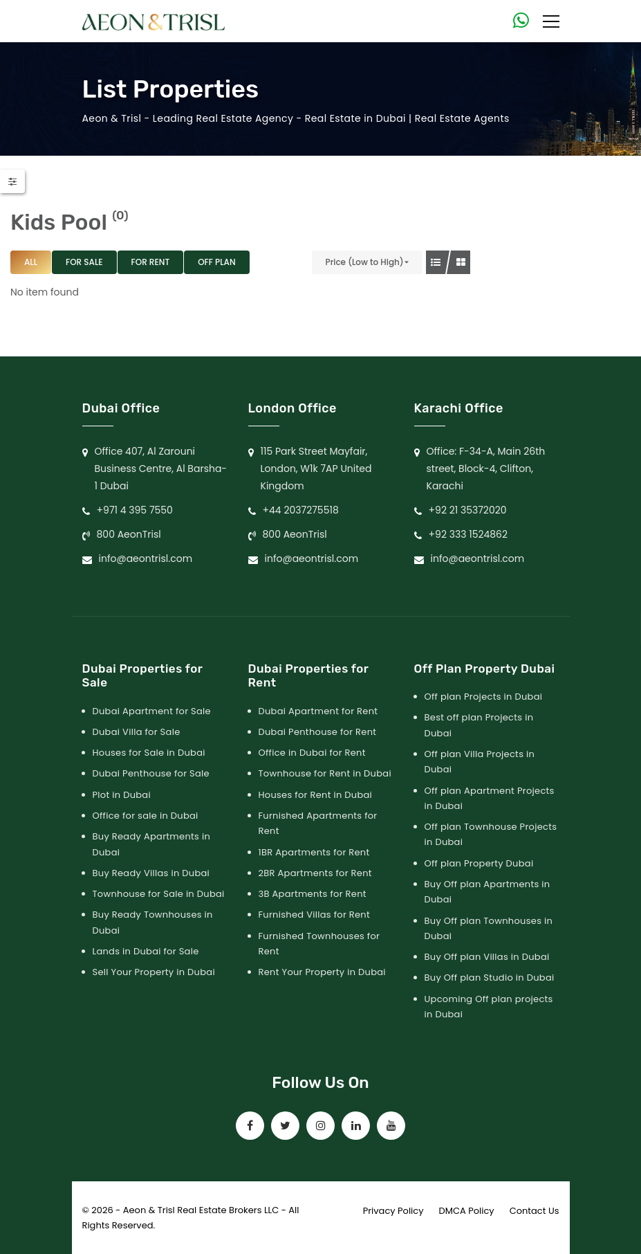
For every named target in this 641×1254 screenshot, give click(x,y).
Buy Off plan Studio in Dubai (490, 977)
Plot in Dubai (122, 794)
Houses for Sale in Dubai (149, 752)
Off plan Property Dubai (479, 863)
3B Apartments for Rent (312, 893)
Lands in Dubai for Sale (146, 951)
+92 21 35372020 (468, 510)
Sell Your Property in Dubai (154, 972)
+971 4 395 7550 (135, 510)
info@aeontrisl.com (146, 558)
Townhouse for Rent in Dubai (325, 773)
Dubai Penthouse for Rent (318, 731)
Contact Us (534, 1210)
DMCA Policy (466, 1210)
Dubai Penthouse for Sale (151, 773)
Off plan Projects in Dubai (484, 696)
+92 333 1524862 (468, 534)
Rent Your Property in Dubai (322, 972)
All (30, 262)
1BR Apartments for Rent (314, 852)
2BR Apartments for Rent (315, 873)
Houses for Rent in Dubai (316, 794)
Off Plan (216, 262)
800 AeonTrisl (129, 534)
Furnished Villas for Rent (315, 914)
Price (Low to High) (365, 262)
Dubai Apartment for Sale (152, 711)
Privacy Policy (393, 1210)
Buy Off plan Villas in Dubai (487, 956)
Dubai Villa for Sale (136, 731)
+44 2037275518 (301, 510)
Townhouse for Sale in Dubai (159, 893)
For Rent (150, 262)
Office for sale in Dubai (145, 815)
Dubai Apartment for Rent (318, 711)
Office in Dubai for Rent (312, 752)
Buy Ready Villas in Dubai (151, 873)
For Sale (84, 262)
